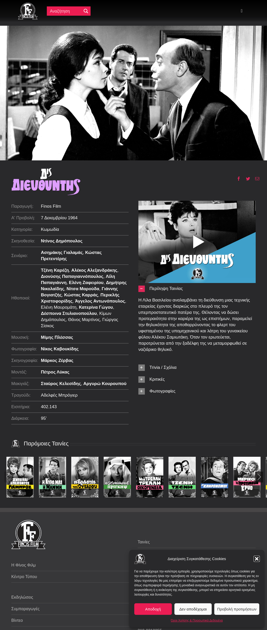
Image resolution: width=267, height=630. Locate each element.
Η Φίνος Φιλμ (23, 565)
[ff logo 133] (28, 4)
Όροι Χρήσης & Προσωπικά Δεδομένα (197, 620)
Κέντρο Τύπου (24, 576)
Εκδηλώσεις (22, 597)
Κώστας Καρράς (81, 295)
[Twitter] (246, 178)
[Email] (255, 178)
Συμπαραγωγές (25, 609)
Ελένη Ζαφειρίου (86, 282)
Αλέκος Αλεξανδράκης (94, 270)
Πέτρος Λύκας (55, 372)
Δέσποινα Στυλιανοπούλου (69, 313)
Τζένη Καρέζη (55, 270)
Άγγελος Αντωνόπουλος (100, 301)
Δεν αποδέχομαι (193, 609)
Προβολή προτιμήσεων (236, 609)
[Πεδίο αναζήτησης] (65, 11)
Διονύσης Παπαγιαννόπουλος (72, 276)
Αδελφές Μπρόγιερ (59, 395)
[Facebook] (237, 178)
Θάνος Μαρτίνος (84, 319)
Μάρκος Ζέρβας (57, 360)
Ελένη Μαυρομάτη (58, 307)
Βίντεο (17, 620)
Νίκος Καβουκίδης (60, 348)
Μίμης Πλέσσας (57, 337)
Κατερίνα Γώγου (96, 307)
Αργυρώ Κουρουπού (105, 383)
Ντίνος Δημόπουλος (62, 241)
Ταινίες (144, 542)
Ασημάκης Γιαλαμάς (62, 252)
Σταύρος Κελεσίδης (61, 383)
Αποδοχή (153, 609)
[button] (256, 558)
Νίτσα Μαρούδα (83, 288)
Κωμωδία (50, 229)
